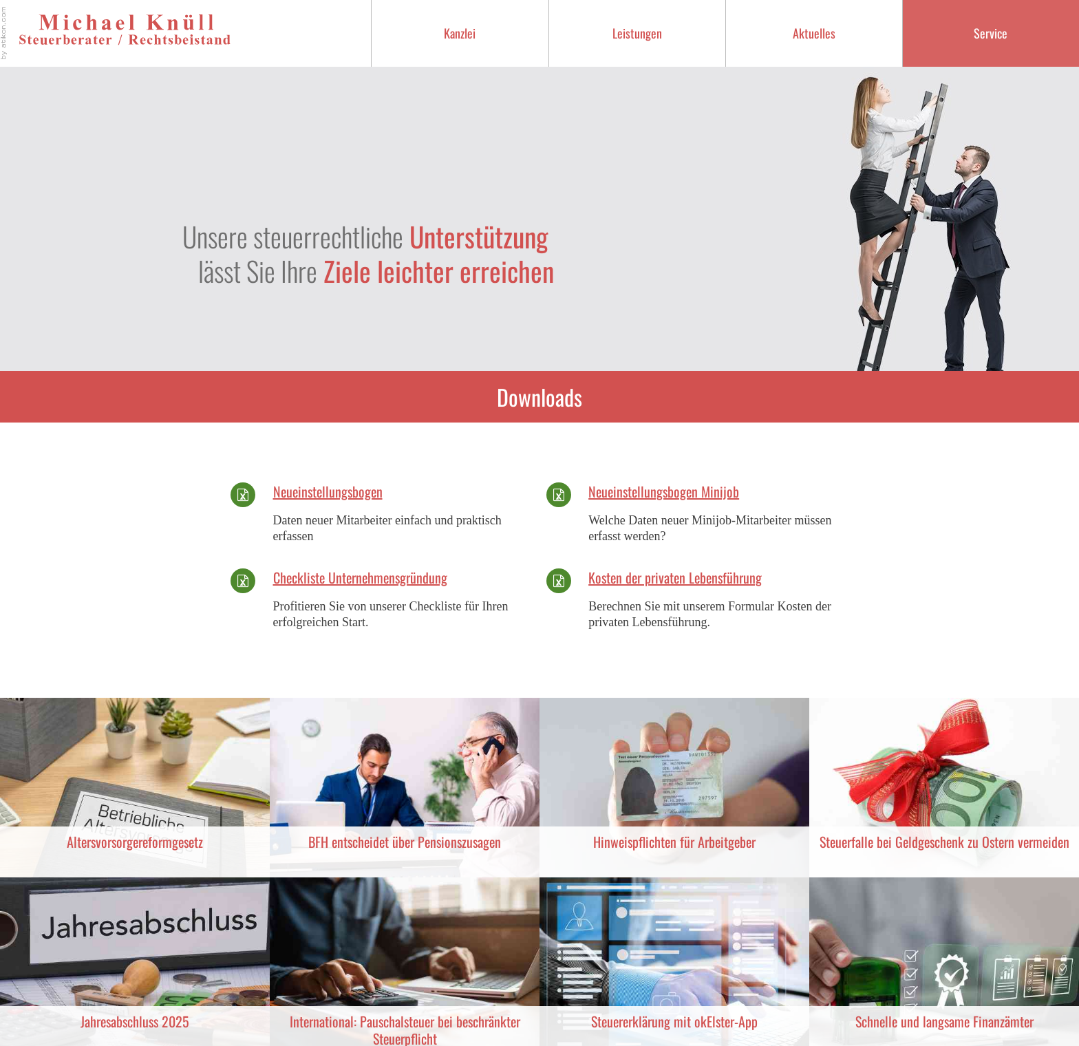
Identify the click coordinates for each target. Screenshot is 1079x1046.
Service (990, 33)
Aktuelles (814, 33)
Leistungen (637, 33)
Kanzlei (460, 33)
